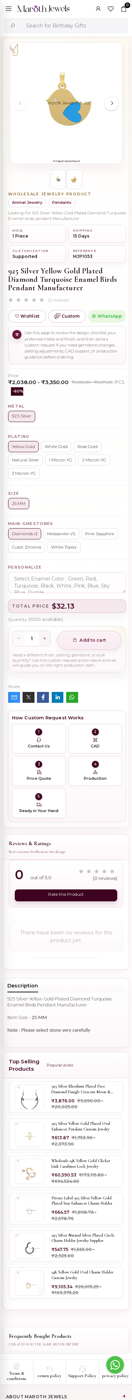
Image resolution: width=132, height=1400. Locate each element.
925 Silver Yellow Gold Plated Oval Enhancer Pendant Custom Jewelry (80, 1126)
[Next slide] (112, 103)
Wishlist (27, 316)
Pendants (61, 202)
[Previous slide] (20, 103)
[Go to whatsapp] (115, 1365)
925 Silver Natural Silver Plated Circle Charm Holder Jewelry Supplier (82, 1237)
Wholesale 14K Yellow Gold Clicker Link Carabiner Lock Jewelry (80, 1163)
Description (22, 985)
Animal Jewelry (27, 202)
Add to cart (89, 640)
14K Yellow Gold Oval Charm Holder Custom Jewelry (82, 1275)
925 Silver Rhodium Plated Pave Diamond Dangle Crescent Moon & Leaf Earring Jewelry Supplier (81, 1089)
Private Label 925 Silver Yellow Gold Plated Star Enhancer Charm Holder (81, 1200)
